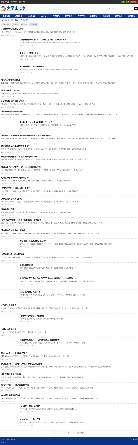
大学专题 (118, 16)
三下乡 (43, 16)
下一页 (76, 433)
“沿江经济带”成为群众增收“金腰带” (16, 188)
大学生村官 (23, 20)
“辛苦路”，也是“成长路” (30, 406)
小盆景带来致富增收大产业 (12, 29)
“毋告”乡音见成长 (8, 329)
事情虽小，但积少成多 (29, 53)
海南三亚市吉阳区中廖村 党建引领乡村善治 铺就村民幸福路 (26, 136)
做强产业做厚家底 (8, 305)
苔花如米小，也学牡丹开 (30, 419)
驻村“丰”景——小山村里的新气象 (15, 385)
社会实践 (31, 16)
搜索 (136, 8)
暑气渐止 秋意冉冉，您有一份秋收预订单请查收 (21, 220)
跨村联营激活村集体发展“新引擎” (15, 146)
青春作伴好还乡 (7, 209)
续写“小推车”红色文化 (10, 91)
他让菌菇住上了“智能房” (11, 374)
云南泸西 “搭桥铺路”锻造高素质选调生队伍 (19, 157)
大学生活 (15, 24)
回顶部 (135, 439)
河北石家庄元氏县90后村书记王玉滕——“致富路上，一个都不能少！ (48, 278)
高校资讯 (18, 16)
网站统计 (4, 442)
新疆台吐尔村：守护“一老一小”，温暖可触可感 (20, 167)
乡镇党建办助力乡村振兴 (11, 199)
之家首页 (6, 16)
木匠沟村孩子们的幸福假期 (12, 254)
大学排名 (56, 16)
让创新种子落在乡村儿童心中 (13, 230)
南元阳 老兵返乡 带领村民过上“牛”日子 (36, 122)
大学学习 (81, 16)
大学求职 (68, 16)
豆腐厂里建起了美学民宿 (30, 292)
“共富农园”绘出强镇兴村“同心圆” (15, 178)
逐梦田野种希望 (26, 265)
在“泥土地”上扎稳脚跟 (10, 80)
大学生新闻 (6, 24)
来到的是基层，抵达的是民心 (32, 67)
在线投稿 (133, 2)
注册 (123, 2)
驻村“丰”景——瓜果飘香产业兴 (14, 353)
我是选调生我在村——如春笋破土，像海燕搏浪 (39, 340)
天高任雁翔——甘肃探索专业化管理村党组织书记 (21, 364)
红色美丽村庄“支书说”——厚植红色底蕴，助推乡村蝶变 (43, 40)
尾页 (82, 433)
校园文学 (24, 24)
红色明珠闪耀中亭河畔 (10, 395)
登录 (127, 2)
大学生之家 (5, 20)
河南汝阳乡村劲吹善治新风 (12, 112)
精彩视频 (106, 16)
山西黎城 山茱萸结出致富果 (12, 101)
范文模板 (93, 16)
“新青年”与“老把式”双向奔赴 (32, 316)
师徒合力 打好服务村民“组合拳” (33, 241)
